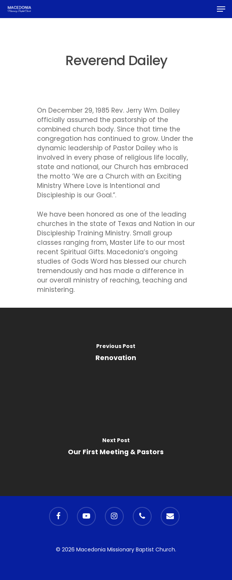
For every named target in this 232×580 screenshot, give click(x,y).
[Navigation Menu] (221, 9)
